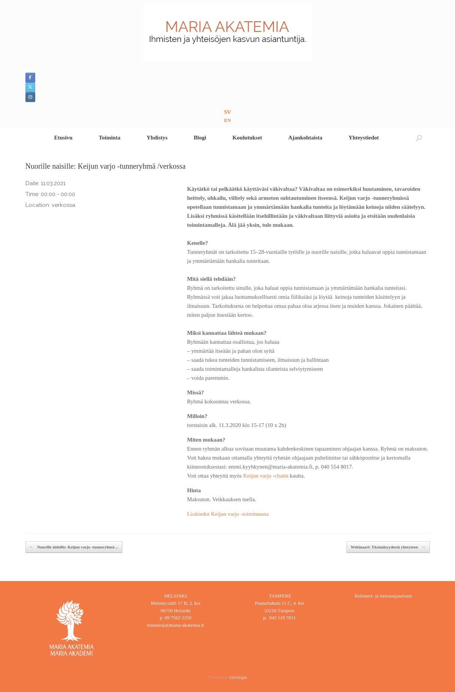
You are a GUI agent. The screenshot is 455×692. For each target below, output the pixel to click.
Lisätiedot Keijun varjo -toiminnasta (228, 514)
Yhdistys (156, 138)
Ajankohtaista (305, 138)
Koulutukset (247, 138)
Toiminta (110, 138)
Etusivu (63, 138)
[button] (419, 137)
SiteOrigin (238, 677)
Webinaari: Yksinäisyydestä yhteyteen (388, 547)
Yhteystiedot (364, 138)
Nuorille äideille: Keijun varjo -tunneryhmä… (74, 547)
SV (227, 112)
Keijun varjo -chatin (265, 476)
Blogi (200, 138)
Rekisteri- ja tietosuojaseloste (383, 596)
